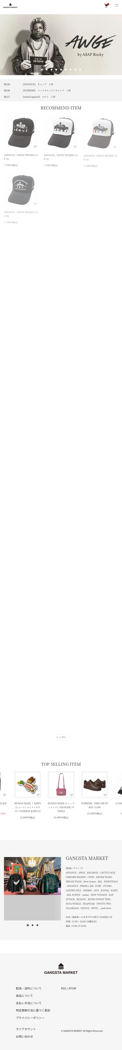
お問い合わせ (24, 1036)
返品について (24, 995)
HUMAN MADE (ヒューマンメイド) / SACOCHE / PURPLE (61, 807)
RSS (63, 988)
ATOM (72, 988)
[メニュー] (116, 5)
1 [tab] (28, 925)
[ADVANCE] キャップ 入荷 (38, 84)
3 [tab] (37, 925)
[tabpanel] (32, 888)
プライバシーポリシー (30, 1018)
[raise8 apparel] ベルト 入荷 (39, 96)
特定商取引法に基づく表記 (33, 1010)
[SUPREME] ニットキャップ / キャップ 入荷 (47, 90)
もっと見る (61, 737)
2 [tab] (32, 925)
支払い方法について (28, 1003)
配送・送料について (28, 988)
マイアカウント (26, 1029)
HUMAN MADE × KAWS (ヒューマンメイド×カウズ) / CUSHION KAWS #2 (27, 807)
